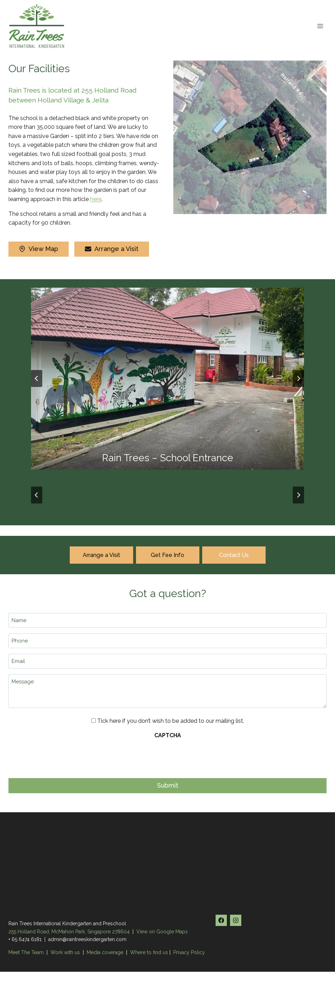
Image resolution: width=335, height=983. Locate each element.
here (95, 199)
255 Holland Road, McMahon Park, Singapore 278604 (69, 931)
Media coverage (105, 952)
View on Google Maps (162, 931)
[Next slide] (298, 378)
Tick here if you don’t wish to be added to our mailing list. (170, 721)
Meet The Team (26, 952)
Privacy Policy (189, 952)
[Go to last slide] (36, 378)
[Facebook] (221, 920)
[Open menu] (320, 25)
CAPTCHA (167, 735)
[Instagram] (235, 920)
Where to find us (149, 952)
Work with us (65, 952)
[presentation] (62, 756)
